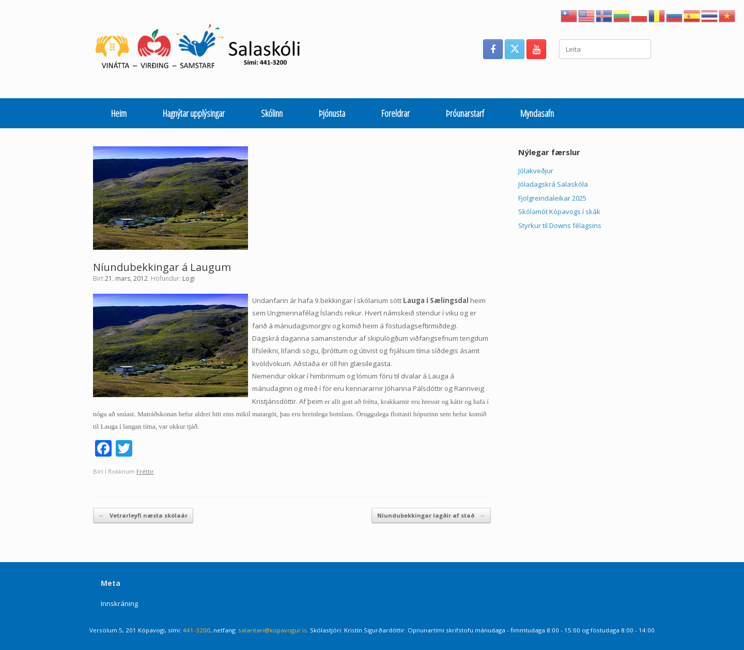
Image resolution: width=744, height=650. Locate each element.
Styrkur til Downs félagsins (559, 225)
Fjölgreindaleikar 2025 (552, 198)
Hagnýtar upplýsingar (194, 113)
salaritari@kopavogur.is (272, 630)
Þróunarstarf (465, 113)
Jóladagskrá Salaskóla (553, 184)
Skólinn (272, 113)
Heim (119, 113)
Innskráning (119, 603)
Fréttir (145, 471)
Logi (188, 278)
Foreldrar (395, 113)
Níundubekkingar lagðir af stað (431, 515)
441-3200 (196, 630)
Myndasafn (537, 113)
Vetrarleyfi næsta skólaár (143, 515)
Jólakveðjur (535, 170)
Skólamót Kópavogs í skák (559, 211)
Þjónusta (332, 113)
